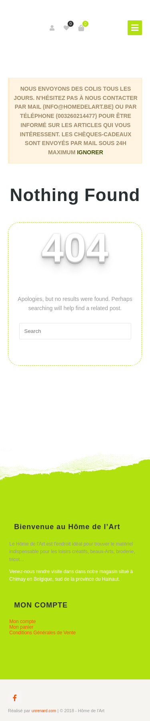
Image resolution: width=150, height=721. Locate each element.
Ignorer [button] (90, 152)
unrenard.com (44, 711)
